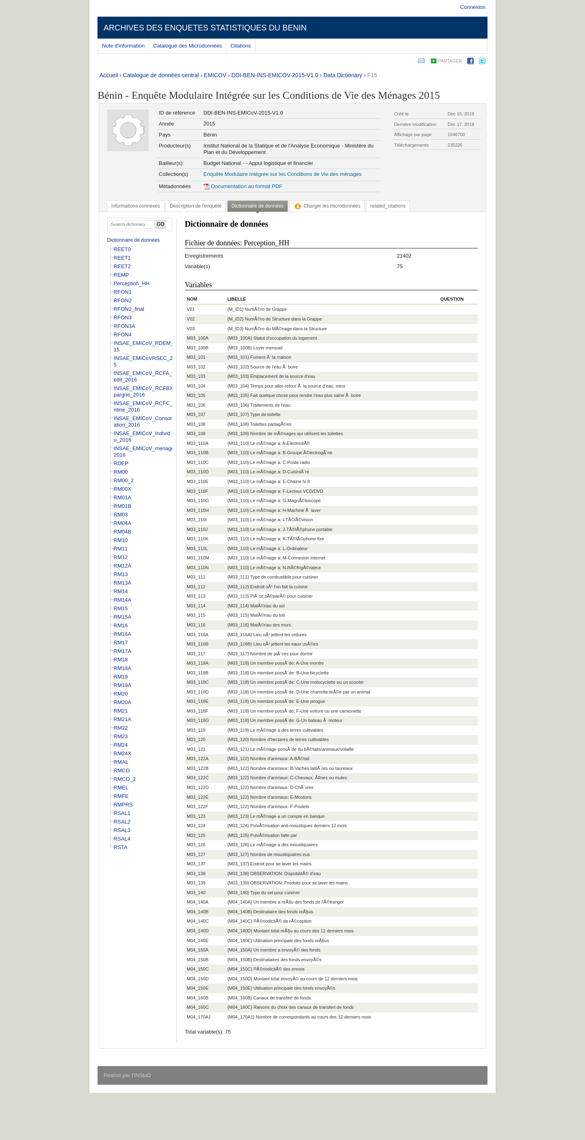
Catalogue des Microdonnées (187, 46)
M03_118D (198, 691)
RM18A (122, 668)
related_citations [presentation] (388, 206)
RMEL (121, 788)
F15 (372, 75)
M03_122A (197, 758)
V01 (191, 309)
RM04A (122, 523)
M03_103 (196, 376)
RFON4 (123, 335)
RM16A (122, 634)
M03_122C (198, 777)
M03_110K (197, 538)
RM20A (122, 702)
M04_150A (197, 949)
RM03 (121, 514)
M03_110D (198, 471)
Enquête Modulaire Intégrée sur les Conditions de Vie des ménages (283, 174)
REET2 (122, 266)
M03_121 (196, 749)
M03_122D (198, 787)
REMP (121, 275)
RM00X (122, 489)
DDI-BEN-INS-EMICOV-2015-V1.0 (275, 75)
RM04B (122, 532)
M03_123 (196, 816)
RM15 (121, 608)
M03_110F (197, 491)
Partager (450, 61)
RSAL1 (122, 813)
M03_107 (196, 414)
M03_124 (196, 825)
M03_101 (196, 357)
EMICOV (215, 75)
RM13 (121, 574)
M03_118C (198, 682)
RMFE (121, 796)
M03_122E (197, 797)
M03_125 (196, 835)
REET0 (122, 249)
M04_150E (197, 988)
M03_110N (198, 567)
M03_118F (197, 711)
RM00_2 (124, 480)
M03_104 (196, 386)
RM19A (122, 685)
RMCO (122, 770)
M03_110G (198, 500)
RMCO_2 (125, 779)
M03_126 (196, 844)
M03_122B (197, 768)
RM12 (121, 557)
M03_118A (197, 663)
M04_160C (198, 1007)
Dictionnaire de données (133, 240)
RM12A (122, 566)
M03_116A (197, 634)
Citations (240, 46)
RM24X (122, 753)
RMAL (121, 762)
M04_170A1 (199, 1016)
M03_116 (196, 624)
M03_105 (196, 395)
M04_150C (198, 969)
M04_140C (198, 921)
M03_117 (196, 653)
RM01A (122, 497)
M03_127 (196, 854)
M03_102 (196, 366)
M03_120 (196, 739)
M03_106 (196, 405)
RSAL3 (122, 830)
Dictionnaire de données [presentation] (258, 206)
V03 (191, 328)
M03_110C (198, 462)
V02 (191, 318)
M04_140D (198, 930)
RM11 (121, 549)
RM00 (121, 472)
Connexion (472, 7)
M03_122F (197, 806)
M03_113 (196, 596)
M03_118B (197, 672)
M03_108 (196, 424)
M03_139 (196, 882)
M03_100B (197, 347)
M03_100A (197, 338)
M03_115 (196, 615)
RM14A (122, 600)
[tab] (136, 206)
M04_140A (197, 901)
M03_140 (196, 892)
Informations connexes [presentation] (135, 206)
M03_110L (197, 548)
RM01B (122, 506)
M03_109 (196, 433)
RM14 (121, 591)
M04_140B (197, 911)
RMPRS (123, 805)
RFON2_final (129, 309)
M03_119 (196, 730)
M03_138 (196, 873)
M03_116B (197, 644)
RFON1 (123, 292)
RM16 (121, 625)
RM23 (121, 736)
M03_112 (196, 586)
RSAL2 (122, 822)
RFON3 (123, 317)
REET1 (122, 258)
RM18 (121, 660)
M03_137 (196, 863)
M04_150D (198, 978)
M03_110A (197, 443)
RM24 (121, 745)
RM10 (121, 540)
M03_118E (197, 701)
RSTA (121, 847)
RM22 (121, 728)
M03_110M (198, 557)
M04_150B (197, 959)
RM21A (122, 719)
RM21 (121, 711)
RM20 (121, 694)
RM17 (121, 642)
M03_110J (197, 529)
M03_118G (198, 720)
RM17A (122, 651)
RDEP (121, 463)
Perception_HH (132, 283)
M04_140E (197, 940)
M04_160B (197, 997)
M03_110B (197, 452)
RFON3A (124, 326)
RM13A (122, 583)
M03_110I (197, 519)
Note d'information (123, 46)
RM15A (122, 617)
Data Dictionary (342, 75)
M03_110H (198, 510)
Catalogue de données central (161, 75)
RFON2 (123, 300)
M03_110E (197, 481)
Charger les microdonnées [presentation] (327, 206)
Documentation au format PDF (243, 186)
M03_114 (196, 605)
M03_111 (196, 576)
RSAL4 (122, 839)
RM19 (121, 677)
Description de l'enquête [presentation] (195, 206)
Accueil (109, 75)
